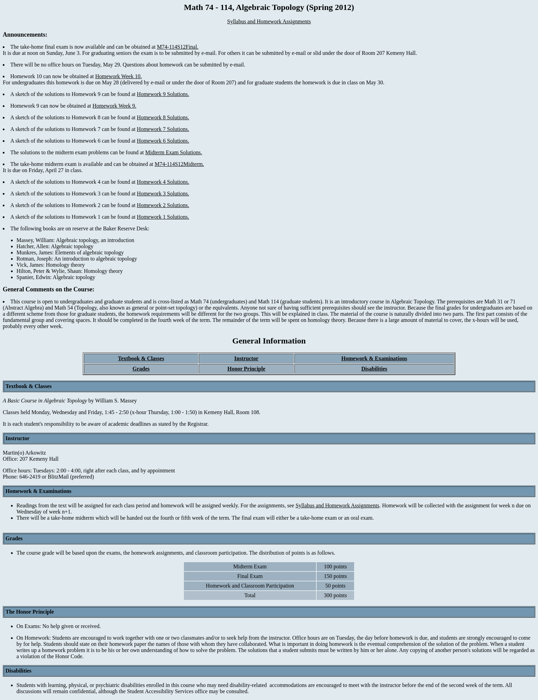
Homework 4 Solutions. (163, 182)
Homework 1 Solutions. (163, 217)
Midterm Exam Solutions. (173, 152)
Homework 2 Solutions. (163, 205)
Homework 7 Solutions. (163, 129)
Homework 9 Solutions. (163, 94)
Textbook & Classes (141, 358)
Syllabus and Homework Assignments (269, 21)
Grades (141, 369)
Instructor (246, 358)
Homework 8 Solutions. (163, 117)
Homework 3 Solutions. (163, 193)
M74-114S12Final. (177, 47)
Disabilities (374, 369)
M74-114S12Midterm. (179, 164)
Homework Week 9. (114, 106)
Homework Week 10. (118, 76)
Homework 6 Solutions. (163, 141)
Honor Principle (246, 369)
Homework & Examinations (374, 358)
